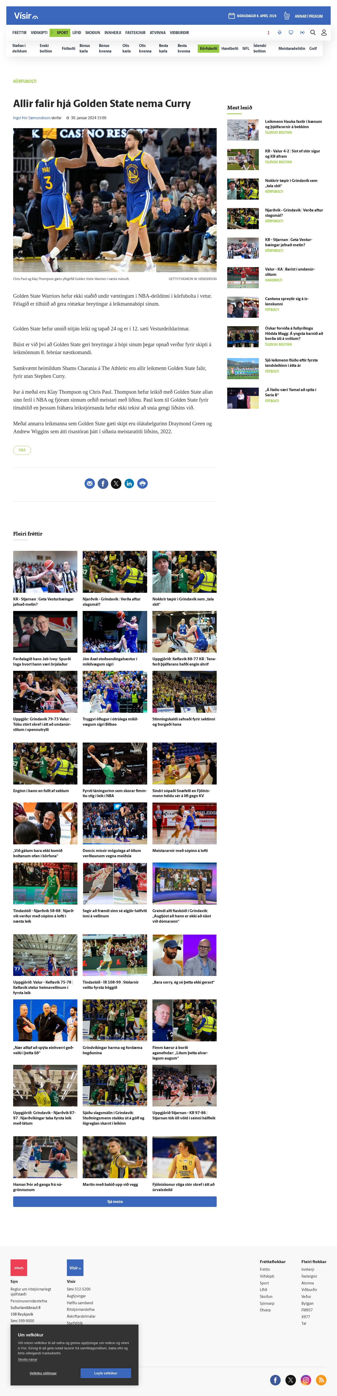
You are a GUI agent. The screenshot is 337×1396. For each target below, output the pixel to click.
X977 (305, 1317)
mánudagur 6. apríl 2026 (256, 16)
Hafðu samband (80, 1303)
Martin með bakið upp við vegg (110, 1185)
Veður (306, 1297)
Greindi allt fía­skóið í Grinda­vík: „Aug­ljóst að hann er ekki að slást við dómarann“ (181, 916)
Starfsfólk (75, 1324)
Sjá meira (115, 1202)
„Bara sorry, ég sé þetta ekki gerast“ (183, 983)
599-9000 (26, 1321)
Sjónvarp (267, 1304)
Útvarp (265, 1310)
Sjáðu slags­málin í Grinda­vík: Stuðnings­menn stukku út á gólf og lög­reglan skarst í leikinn (113, 1118)
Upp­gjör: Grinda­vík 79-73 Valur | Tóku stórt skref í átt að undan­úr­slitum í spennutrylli (42, 725)
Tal (303, 1324)
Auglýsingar (76, 1296)
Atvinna (307, 1284)
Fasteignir (309, 1277)
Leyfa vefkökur (105, 1373)
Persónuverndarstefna (29, 1301)
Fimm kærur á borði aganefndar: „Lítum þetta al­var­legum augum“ (180, 1053)
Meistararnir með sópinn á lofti (180, 851)
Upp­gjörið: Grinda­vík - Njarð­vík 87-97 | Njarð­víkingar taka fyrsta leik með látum (44, 1118)
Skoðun (266, 1297)
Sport (264, 1284)
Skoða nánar (27, 1359)
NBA (22, 451)
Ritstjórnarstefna (81, 1310)
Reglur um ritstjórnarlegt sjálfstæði (31, 1292)
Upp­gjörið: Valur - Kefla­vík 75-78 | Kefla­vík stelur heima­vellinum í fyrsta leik (43, 988)
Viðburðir (309, 1290)
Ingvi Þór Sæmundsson (32, 118)
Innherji (307, 1270)
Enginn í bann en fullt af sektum (41, 791)
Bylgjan (307, 1304)
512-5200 (83, 1290)
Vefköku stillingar (43, 1373)
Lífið (263, 1290)
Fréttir (265, 1270)
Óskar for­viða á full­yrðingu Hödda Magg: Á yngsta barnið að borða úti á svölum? (294, 334)
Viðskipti (267, 1277)
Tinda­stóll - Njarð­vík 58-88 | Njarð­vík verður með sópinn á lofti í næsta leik (43, 916)
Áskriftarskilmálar (81, 1317)
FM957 (307, 1310)
